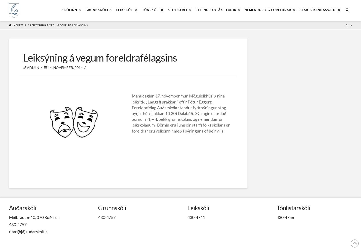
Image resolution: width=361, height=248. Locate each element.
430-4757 (17, 224)
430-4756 (285, 217)
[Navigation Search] (347, 10)
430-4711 (196, 217)
